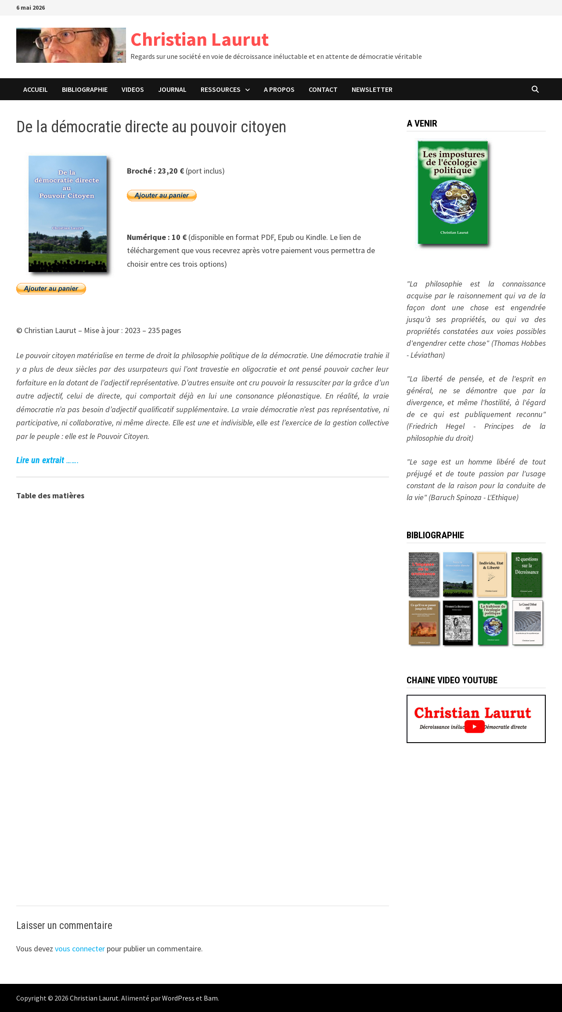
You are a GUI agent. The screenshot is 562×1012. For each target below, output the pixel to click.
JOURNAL (172, 89)
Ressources (221, 89)
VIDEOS (133, 89)
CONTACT (323, 89)
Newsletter (372, 89)
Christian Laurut (199, 39)
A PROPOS (279, 89)
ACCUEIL (35, 89)
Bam (211, 998)
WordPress (178, 998)
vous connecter (80, 948)
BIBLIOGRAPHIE (85, 89)
